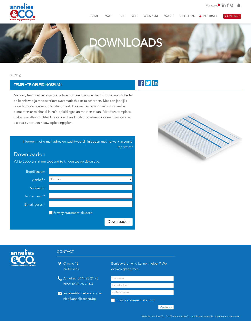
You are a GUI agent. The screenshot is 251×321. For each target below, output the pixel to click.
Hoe (121, 16)
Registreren (125, 147)
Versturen (166, 307)
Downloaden (118, 222)
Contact (232, 16)
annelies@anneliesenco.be (82, 293)
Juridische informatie (202, 317)
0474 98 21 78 (88, 278)
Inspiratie (210, 16)
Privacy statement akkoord (72, 213)
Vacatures (213, 5)
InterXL (160, 317)
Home (94, 16)
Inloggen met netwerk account (109, 141)
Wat (108, 16)
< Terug (15, 75)
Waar (168, 16)
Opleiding (188, 16)
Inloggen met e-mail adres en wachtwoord (54, 141)
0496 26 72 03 (82, 284)
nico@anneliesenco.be (79, 299)
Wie (134, 16)
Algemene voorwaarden (227, 317)
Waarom (151, 16)
